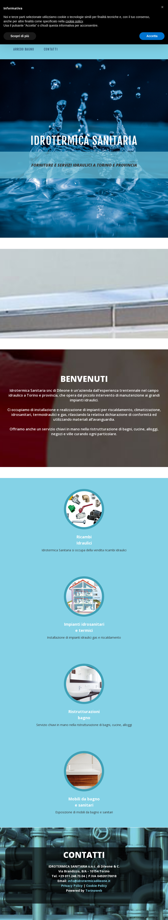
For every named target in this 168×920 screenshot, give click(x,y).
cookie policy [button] (74, 21)
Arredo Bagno (23, 49)
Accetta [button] (152, 36)
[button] (162, 7)
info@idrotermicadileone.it (89, 881)
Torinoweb (93, 890)
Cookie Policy (96, 886)
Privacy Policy (72, 886)
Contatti (51, 49)
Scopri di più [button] (19, 36)
